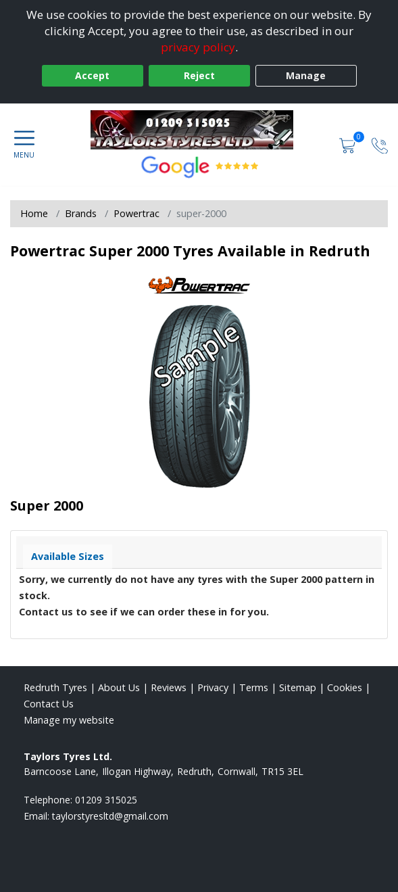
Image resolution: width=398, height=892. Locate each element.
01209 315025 (106, 799)
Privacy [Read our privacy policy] (212, 687)
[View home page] (198, 129)
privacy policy (198, 47)
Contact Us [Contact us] (49, 703)
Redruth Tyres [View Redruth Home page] (55, 687)
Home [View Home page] (34, 213)
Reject (199, 75)
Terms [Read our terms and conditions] (253, 687)
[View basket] (348, 144)
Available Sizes (67, 556)
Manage (306, 75)
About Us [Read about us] (119, 687)
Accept (92, 75)
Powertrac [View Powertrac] (136, 213)
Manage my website (69, 719)
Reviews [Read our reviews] (168, 687)
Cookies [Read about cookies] (344, 687)
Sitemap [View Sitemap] (297, 687)
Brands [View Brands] (81, 213)
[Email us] (110, 815)
